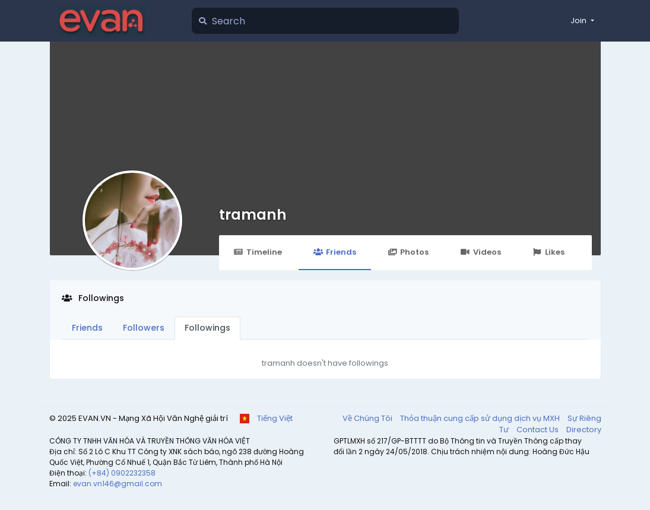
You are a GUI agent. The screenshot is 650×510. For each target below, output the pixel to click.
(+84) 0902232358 (122, 473)
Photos (408, 252)
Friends (334, 252)
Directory (583, 429)
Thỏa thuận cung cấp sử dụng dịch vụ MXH (481, 418)
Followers (143, 328)
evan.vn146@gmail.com (117, 484)
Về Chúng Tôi (368, 418)
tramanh (253, 214)
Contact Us (538, 429)
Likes (548, 252)
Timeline (258, 252)
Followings (207, 328)
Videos (480, 252)
